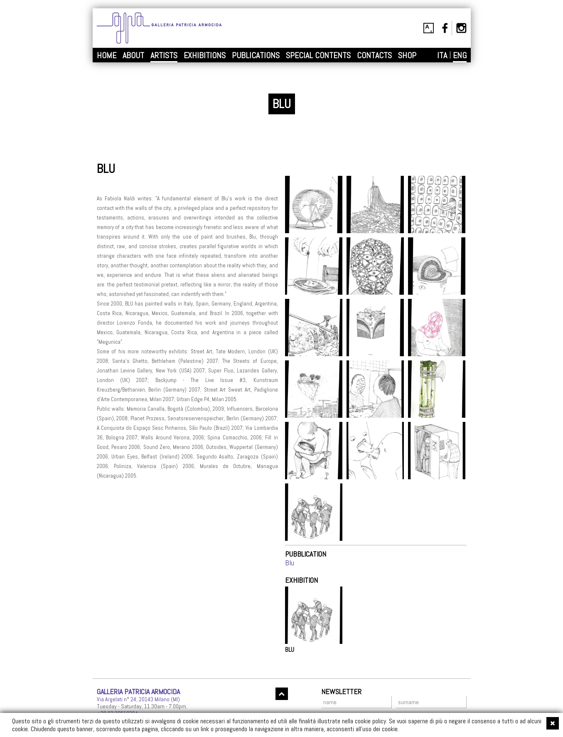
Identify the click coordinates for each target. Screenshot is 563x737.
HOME (106, 55)
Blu (289, 562)
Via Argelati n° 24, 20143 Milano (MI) (138, 699)
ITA (442, 55)
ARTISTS (163, 55)
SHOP (407, 55)
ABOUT (133, 55)
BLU (289, 649)
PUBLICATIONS (256, 55)
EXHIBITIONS (205, 55)
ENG (460, 55)
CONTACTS (374, 55)
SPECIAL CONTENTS (318, 55)
